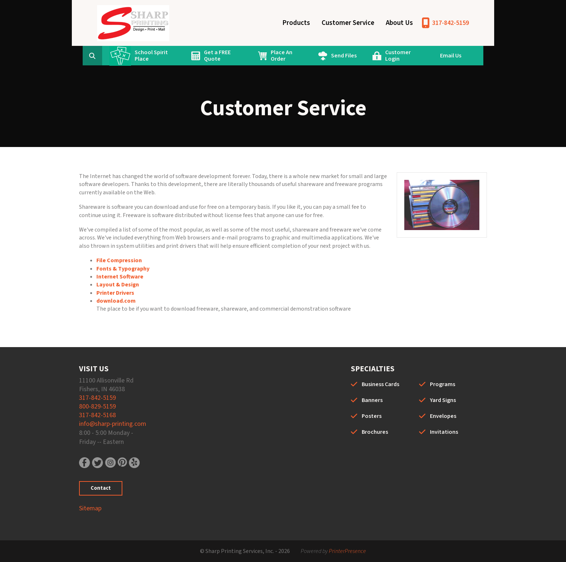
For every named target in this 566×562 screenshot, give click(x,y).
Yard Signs (443, 400)
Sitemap (90, 508)
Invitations (444, 432)
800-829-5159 (97, 406)
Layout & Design (117, 285)
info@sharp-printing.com (112, 423)
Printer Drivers (115, 293)
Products (296, 23)
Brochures (375, 432)
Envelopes (443, 416)
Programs (442, 384)
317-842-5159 (450, 22)
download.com (116, 301)
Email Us (450, 56)
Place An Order (281, 55)
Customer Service (348, 23)
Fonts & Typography (122, 269)
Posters (372, 416)
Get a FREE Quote (217, 55)
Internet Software (119, 277)
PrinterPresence (347, 551)
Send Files (344, 56)
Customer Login (398, 55)
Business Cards (380, 384)
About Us (399, 23)
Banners (372, 400)
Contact (101, 488)
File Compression (119, 260)
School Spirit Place (151, 55)
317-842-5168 (97, 415)
